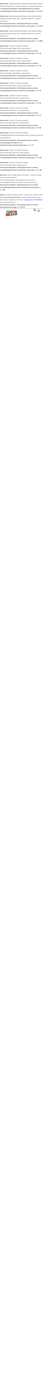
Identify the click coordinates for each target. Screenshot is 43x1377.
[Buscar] (33, 213)
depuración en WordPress (34, 200)
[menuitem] (33, 213)
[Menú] (38, 213)
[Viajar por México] (17, 213)
